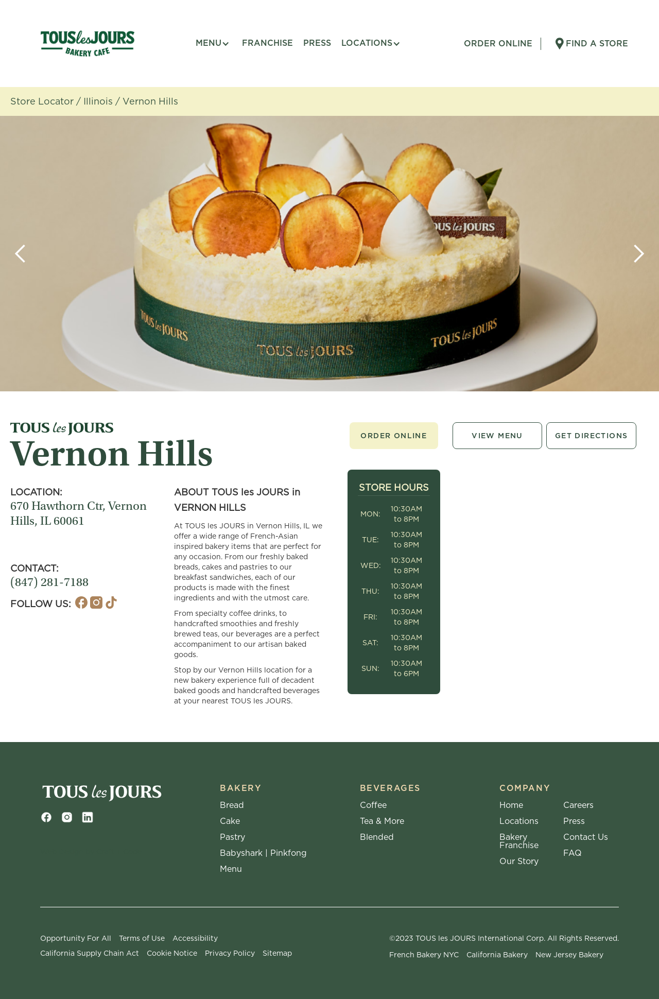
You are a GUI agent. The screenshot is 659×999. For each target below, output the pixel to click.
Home (511, 805)
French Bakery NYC (424, 954)
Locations (519, 821)
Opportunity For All (75, 938)
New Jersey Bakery (569, 954)
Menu (231, 869)
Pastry (232, 837)
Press (574, 821)
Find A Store (597, 43)
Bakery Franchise (519, 841)
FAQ (572, 853)
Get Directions (591, 436)
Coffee (373, 805)
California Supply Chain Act (89, 953)
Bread (232, 805)
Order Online (393, 436)
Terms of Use (142, 938)
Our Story (519, 861)
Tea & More (382, 821)
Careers (578, 805)
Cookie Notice (172, 953)
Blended (377, 837)
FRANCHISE (267, 43)
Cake (230, 821)
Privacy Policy (230, 953)
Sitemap (277, 953)
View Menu (497, 436)
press (317, 43)
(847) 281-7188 (49, 583)
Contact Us (585, 837)
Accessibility (195, 938)
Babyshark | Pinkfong (263, 853)
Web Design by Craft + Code (91, 851)
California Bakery (497, 954)
